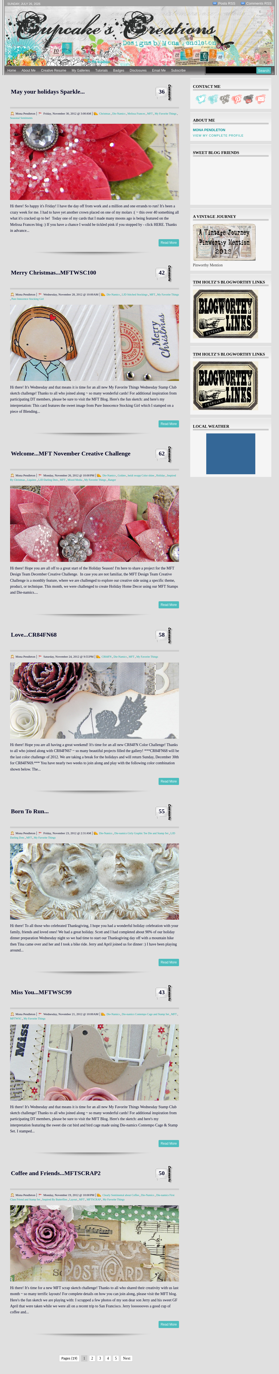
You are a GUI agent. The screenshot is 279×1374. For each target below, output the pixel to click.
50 (162, 1173)
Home (11, 70)
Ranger (112, 479)
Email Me (159, 70)
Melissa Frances (136, 113)
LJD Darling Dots (48, 479)
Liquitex (31, 479)
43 (162, 992)
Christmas (104, 113)
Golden (122, 475)
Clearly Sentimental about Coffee (120, 1195)
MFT (150, 113)
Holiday (160, 475)
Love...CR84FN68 (34, 634)
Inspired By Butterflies (54, 1199)
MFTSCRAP (94, 1199)
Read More (169, 243)
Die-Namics (118, 113)
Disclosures (138, 70)
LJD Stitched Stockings (134, 294)
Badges (118, 70)
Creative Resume (53, 70)
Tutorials (101, 70)
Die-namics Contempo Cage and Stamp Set (145, 1014)
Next (126, 1358)
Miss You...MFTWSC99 (41, 992)
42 (162, 272)
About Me (28, 70)
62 (162, 453)
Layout (73, 1199)
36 (162, 91)
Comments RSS (259, 3)
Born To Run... (30, 811)
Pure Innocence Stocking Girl (27, 298)
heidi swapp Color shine (141, 475)
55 (162, 811)
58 (162, 634)
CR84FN (106, 656)
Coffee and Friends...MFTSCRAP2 (56, 1173)
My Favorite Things (166, 113)
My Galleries (81, 70)
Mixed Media (75, 479)
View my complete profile (218, 135)
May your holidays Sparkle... (48, 91)
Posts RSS (226, 3)
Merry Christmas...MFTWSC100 (53, 272)
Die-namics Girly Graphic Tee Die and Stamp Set (141, 833)
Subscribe (178, 70)
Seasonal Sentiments (21, 117)
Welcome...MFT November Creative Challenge (71, 453)
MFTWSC (16, 1018)
